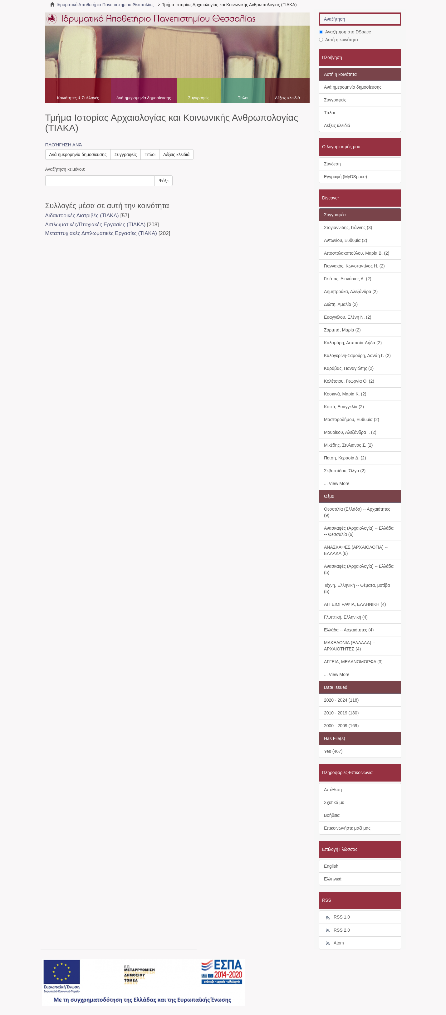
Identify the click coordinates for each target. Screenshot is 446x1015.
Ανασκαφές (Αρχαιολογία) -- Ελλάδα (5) (359, 569)
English (331, 866)
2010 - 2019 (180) (341, 712)
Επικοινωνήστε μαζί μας (347, 828)
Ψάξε (164, 180)
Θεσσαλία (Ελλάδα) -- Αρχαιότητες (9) (357, 512)
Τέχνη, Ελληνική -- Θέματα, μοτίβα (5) (357, 588)
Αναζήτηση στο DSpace (345, 31)
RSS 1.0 (337, 917)
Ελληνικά (332, 878)
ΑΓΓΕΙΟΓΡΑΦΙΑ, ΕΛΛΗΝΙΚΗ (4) (355, 604)
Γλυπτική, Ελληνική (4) (346, 617)
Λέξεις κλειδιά (287, 98)
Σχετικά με (334, 802)
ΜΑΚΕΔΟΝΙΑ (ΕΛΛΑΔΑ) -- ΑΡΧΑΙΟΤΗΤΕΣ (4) (349, 645)
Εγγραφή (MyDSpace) (345, 176)
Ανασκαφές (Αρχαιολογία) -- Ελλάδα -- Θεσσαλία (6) (359, 531)
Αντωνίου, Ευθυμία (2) (345, 240)
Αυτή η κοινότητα (338, 39)
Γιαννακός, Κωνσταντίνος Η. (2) (354, 265)
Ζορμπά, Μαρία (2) (342, 329)
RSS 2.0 (337, 930)
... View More (336, 483)
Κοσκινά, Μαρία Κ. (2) (345, 393)
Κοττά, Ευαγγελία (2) (344, 406)
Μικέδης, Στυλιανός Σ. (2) (348, 445)
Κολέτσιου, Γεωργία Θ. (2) (349, 381)
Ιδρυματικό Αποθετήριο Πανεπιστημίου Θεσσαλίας (105, 4)
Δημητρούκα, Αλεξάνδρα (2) (351, 291)
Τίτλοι (243, 98)
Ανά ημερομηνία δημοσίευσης (143, 98)
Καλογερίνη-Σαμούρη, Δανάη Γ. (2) (357, 355)
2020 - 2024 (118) (341, 700)
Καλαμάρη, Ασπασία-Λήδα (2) (353, 342)
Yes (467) (333, 751)
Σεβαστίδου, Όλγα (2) (344, 470)
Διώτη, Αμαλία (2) (341, 304)
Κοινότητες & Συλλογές (78, 98)
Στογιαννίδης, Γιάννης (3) (348, 227)
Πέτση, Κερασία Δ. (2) (345, 457)
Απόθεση (333, 789)
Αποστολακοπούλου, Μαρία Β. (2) (356, 253)
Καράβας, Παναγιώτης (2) (349, 368)
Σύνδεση (332, 163)
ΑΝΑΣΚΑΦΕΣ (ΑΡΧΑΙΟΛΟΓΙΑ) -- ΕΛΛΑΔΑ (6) (356, 550)
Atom (334, 943)
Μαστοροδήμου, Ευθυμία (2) (351, 419)
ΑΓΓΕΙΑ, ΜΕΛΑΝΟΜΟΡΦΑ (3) (353, 661)
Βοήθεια (332, 815)
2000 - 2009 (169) (341, 725)
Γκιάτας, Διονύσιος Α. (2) (347, 278)
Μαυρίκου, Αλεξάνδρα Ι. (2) (350, 432)
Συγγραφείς (198, 98)
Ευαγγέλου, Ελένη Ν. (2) (347, 317)
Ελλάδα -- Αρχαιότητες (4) (349, 629)
